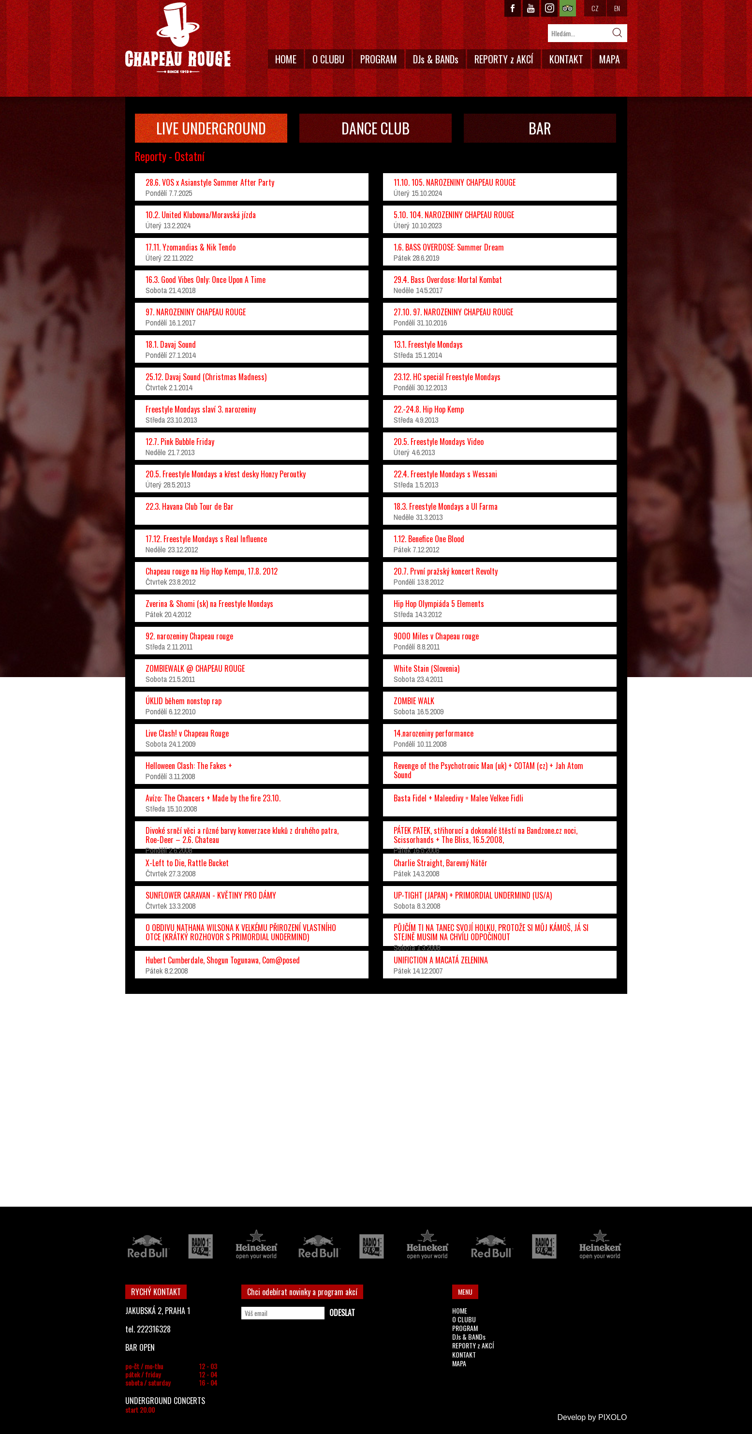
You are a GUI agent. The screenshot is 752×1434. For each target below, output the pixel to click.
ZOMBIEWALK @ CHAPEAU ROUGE (195, 668)
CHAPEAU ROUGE (178, 38)
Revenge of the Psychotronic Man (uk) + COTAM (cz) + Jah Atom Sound (488, 770)
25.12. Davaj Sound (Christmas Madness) (206, 377)
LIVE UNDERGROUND (211, 128)
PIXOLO (612, 1417)
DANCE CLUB (375, 128)
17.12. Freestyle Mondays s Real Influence (206, 539)
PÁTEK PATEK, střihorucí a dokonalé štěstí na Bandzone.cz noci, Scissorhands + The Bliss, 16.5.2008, (485, 835)
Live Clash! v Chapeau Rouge (187, 733)
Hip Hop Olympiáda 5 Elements (439, 603)
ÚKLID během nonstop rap (183, 701)
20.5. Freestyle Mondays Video (439, 441)
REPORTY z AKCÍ (503, 59)
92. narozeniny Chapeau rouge (189, 636)
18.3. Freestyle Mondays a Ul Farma (446, 506)
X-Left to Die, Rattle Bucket (187, 863)
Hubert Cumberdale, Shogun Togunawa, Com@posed (223, 960)
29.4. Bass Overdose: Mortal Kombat (448, 279)
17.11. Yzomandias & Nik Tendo (191, 247)
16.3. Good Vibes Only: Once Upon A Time (205, 279)
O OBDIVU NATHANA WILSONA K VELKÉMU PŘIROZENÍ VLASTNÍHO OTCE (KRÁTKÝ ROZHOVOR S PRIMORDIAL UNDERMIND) (241, 932)
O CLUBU (328, 59)
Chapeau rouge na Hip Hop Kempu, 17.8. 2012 (212, 571)
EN (617, 8)
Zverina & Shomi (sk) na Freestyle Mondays (209, 603)
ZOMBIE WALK (414, 701)
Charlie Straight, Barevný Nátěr (440, 863)
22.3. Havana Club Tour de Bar (190, 506)
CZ (595, 8)
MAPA (609, 59)
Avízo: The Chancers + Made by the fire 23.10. (213, 798)
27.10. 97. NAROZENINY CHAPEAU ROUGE (453, 312)
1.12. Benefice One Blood (429, 539)
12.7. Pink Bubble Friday (180, 441)
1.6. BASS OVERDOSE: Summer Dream (449, 247)
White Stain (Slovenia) (426, 668)
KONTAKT (566, 59)
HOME (285, 59)
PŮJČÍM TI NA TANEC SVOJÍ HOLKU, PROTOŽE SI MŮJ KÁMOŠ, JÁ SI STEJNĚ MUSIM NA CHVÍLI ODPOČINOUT (491, 932)
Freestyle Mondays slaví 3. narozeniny (201, 409)
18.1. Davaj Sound (171, 344)
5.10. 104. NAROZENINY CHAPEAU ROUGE (454, 215)
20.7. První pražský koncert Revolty (446, 571)
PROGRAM (378, 59)
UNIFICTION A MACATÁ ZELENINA (441, 960)
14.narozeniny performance (433, 733)
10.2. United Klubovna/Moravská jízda (201, 215)
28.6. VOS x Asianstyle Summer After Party (210, 182)
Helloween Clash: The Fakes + (189, 765)
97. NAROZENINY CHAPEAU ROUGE (196, 312)
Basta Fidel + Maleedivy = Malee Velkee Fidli (458, 798)
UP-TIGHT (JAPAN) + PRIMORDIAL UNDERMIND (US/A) (473, 895)
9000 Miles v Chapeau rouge (436, 636)
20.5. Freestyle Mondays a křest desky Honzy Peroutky (226, 474)
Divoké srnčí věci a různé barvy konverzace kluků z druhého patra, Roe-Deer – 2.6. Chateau (242, 835)
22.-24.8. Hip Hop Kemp (429, 409)
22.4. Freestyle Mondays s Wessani (445, 474)
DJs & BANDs (435, 59)
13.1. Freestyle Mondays (428, 344)
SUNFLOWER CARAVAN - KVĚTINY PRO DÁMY (211, 895)
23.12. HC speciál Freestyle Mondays (447, 377)
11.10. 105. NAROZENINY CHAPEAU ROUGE (455, 182)
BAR (540, 128)
